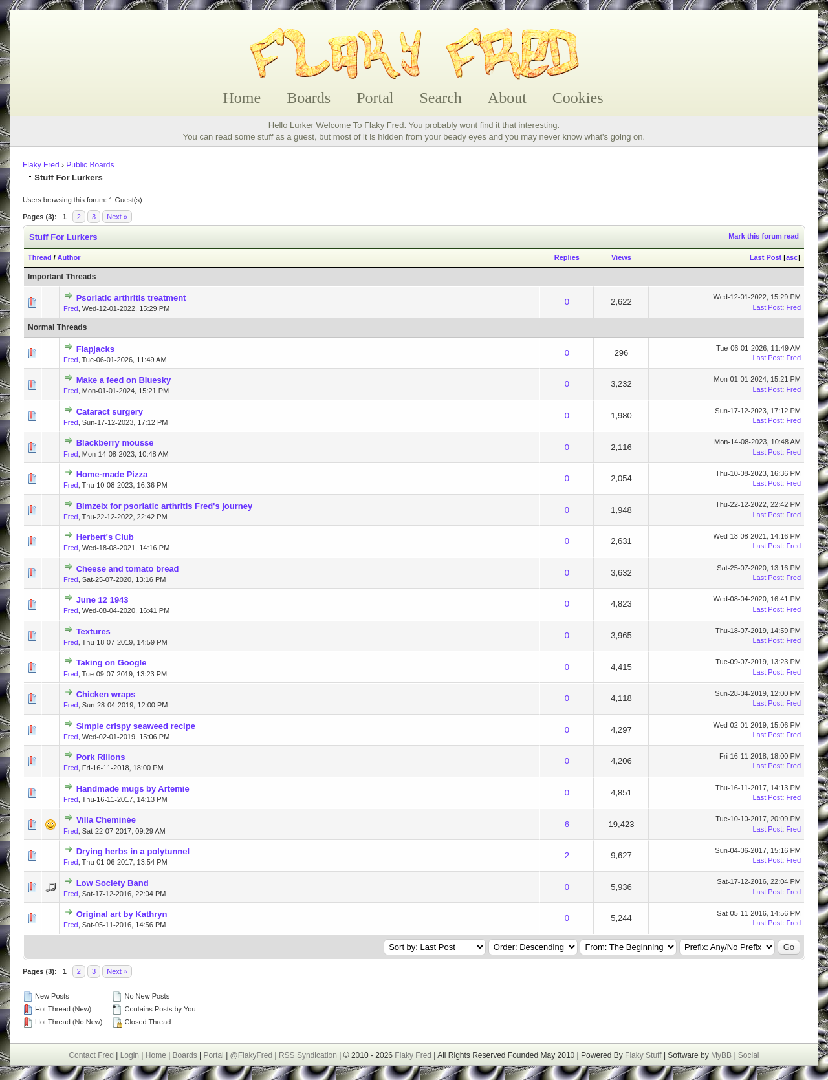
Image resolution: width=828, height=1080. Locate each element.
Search (441, 97)
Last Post (766, 257)
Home (242, 97)
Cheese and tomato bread (127, 569)
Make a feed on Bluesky (123, 380)
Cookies (578, 97)
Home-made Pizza (112, 474)
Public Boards (90, 164)
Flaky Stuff (642, 1055)
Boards (309, 97)
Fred (70, 308)
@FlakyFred (251, 1055)
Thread (40, 257)
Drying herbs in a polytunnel (133, 851)
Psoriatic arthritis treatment (131, 298)
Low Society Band (112, 883)
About (507, 97)
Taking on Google (111, 662)
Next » (117, 217)
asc (792, 257)
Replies (567, 257)
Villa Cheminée (106, 820)
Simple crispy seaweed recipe (135, 726)
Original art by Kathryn (122, 914)
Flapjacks (95, 349)
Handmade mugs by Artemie (133, 789)
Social (748, 1055)
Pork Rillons (100, 757)
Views (621, 257)
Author (68, 257)
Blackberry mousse (115, 443)
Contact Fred (91, 1055)
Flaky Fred (41, 164)
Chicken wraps (106, 694)
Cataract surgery (109, 411)
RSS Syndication (308, 1055)
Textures (93, 631)
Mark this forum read (763, 236)
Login (129, 1055)
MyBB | (724, 1055)
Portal (374, 97)
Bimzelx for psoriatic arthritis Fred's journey (164, 506)
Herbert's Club (105, 537)
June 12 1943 (102, 600)
